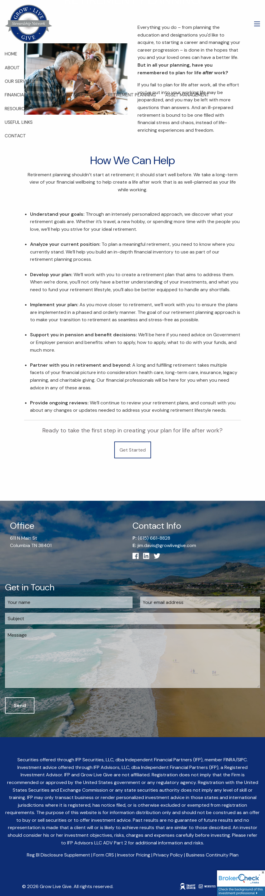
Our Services (20, 81)
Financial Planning (26, 95)
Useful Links (19, 122)
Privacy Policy (168, 855)
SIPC (242, 760)
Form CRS (103, 855)
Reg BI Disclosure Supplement (58, 855)
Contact (15, 136)
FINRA (229, 760)
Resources (17, 109)
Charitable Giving (78, 95)
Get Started (133, 450)
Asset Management (187, 95)
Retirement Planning (132, 95)
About (12, 68)
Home (11, 54)
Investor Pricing (133, 855)
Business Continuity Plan (212, 855)
